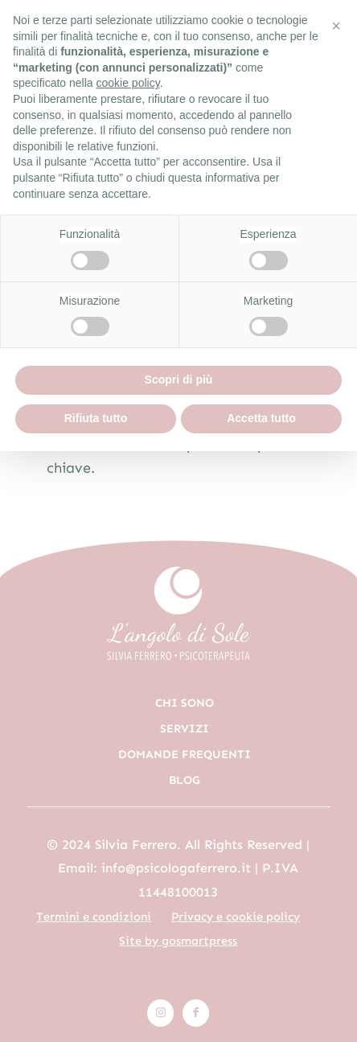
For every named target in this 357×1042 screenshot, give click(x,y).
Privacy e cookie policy (235, 916)
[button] (336, 26)
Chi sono (184, 702)
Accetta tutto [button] (261, 418)
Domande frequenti (184, 754)
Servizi (184, 728)
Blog (184, 780)
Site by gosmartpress (178, 940)
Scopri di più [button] (179, 379)
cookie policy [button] (128, 82)
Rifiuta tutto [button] (96, 418)
